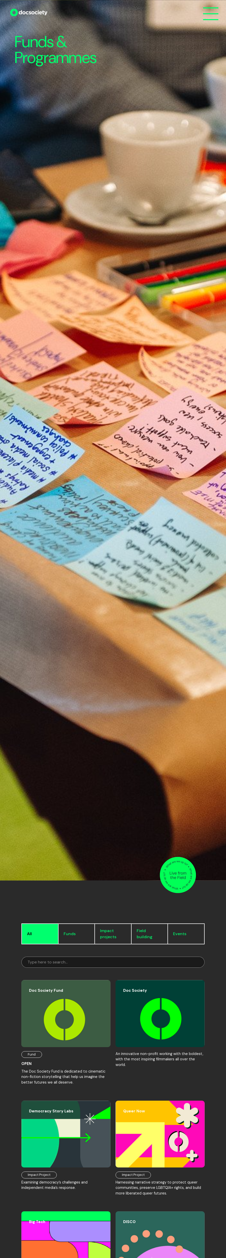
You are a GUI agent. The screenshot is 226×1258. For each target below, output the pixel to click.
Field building (144, 933)
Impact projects (108, 933)
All (29, 933)
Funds (70, 933)
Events (179, 933)
